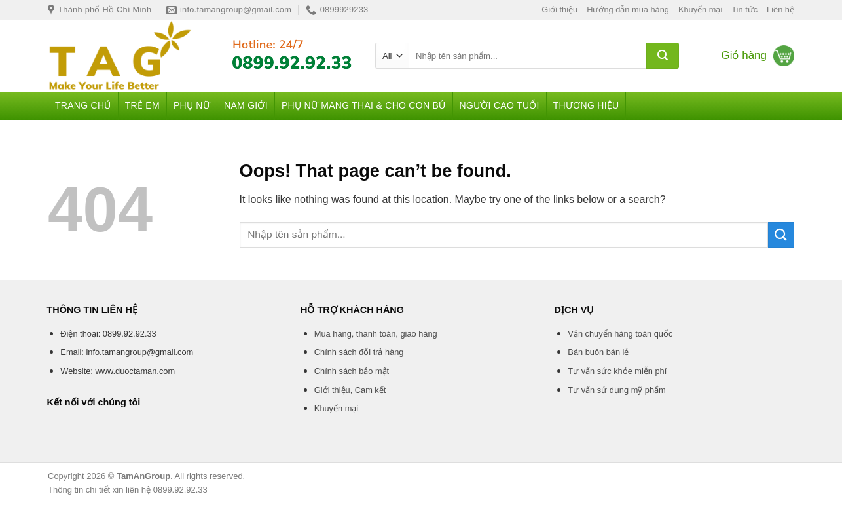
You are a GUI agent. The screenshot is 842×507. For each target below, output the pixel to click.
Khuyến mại (700, 9)
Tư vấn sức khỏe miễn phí (617, 371)
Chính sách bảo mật (351, 371)
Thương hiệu (586, 105)
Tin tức (744, 9)
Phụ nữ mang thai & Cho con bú (364, 105)
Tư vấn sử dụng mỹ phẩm (616, 390)
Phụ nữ (192, 105)
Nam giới (246, 105)
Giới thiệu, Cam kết (350, 390)
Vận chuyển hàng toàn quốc (620, 334)
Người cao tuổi (500, 105)
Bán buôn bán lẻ (598, 352)
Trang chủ (83, 105)
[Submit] (662, 56)
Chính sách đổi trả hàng (359, 352)
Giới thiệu (559, 9)
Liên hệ (780, 9)
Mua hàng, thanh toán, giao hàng (375, 334)
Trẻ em (142, 105)
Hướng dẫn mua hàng (628, 9)
